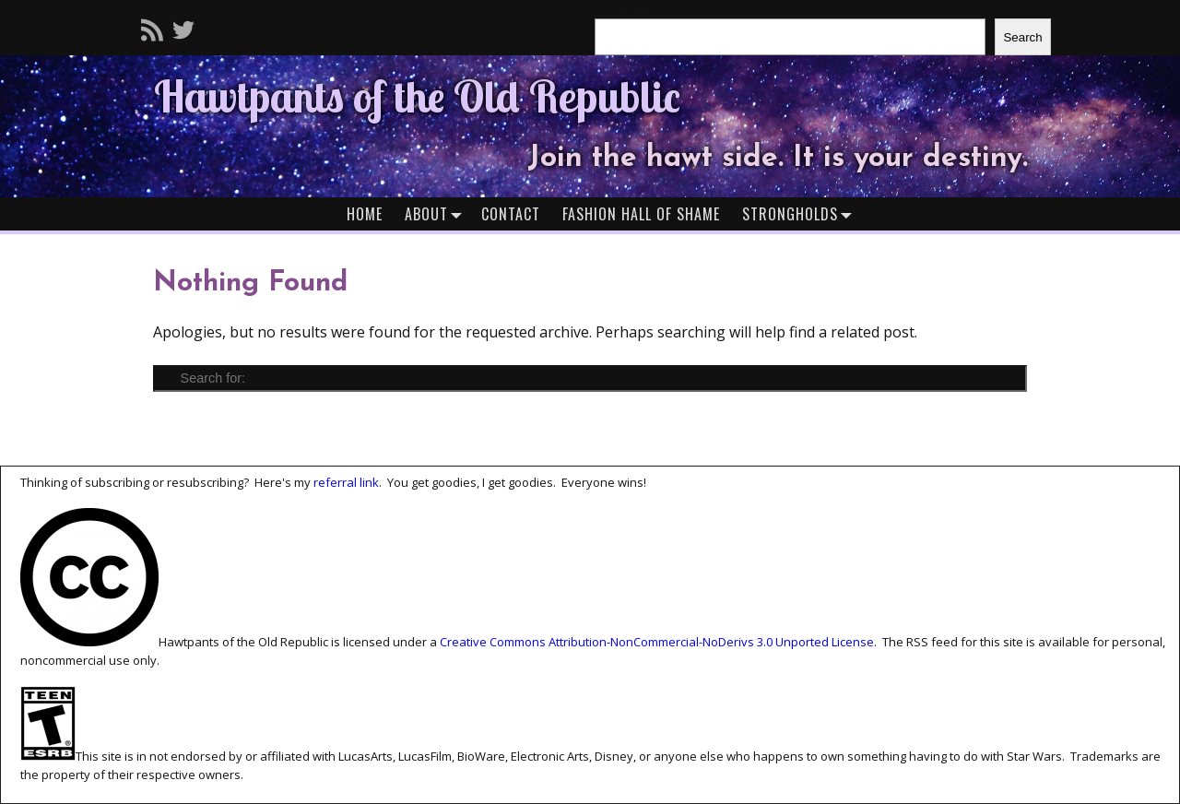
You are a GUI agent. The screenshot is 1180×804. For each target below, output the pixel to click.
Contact (510, 214)
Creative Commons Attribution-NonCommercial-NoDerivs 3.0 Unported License (657, 641)
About (437, 213)
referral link (346, 482)
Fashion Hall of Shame (641, 214)
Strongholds (801, 213)
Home (365, 214)
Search (1022, 37)
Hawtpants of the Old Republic (417, 96)
